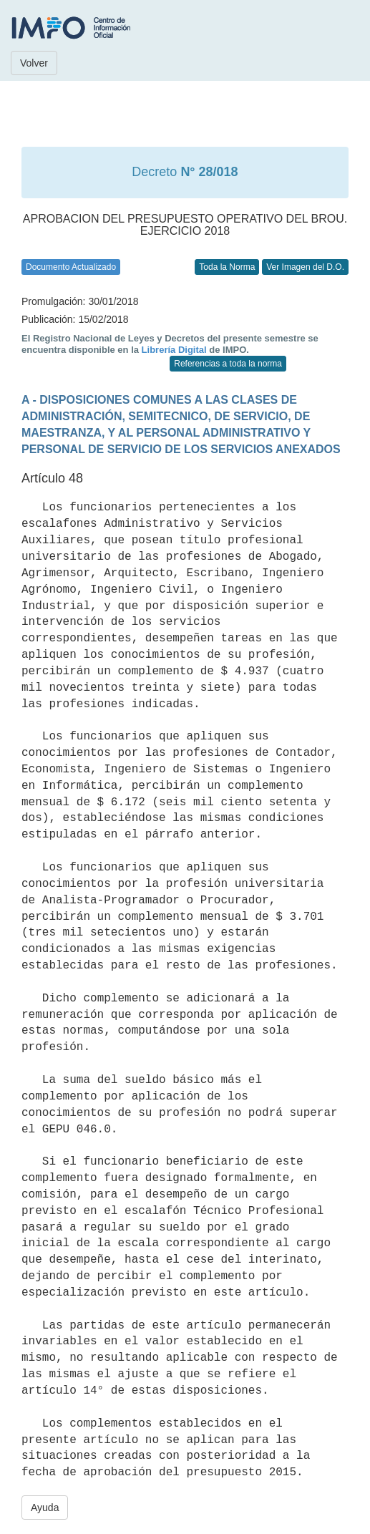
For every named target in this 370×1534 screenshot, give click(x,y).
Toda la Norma (227, 267)
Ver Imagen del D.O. (305, 267)
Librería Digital (174, 349)
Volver (34, 63)
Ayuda (45, 1507)
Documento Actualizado (71, 267)
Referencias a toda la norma (228, 364)
